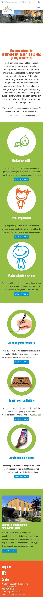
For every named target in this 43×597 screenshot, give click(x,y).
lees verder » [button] (21, 179)
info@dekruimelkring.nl (10, 2)
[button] (3, 27)
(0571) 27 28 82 (25, 2)
